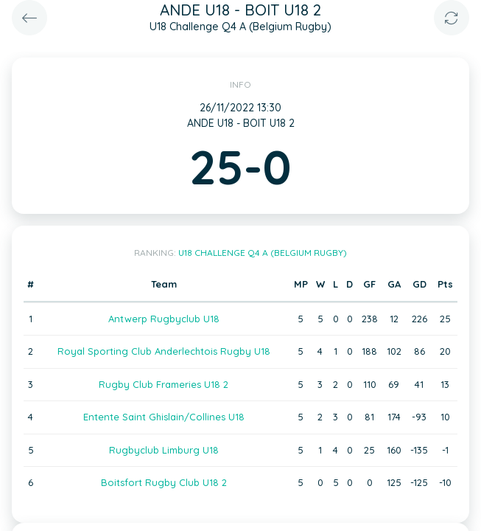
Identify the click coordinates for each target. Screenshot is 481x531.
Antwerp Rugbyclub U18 (164, 318)
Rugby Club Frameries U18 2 (163, 384)
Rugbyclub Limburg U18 (164, 450)
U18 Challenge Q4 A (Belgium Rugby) (262, 252)
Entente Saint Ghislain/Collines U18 (164, 417)
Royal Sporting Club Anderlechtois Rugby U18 (163, 351)
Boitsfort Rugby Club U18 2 (164, 482)
